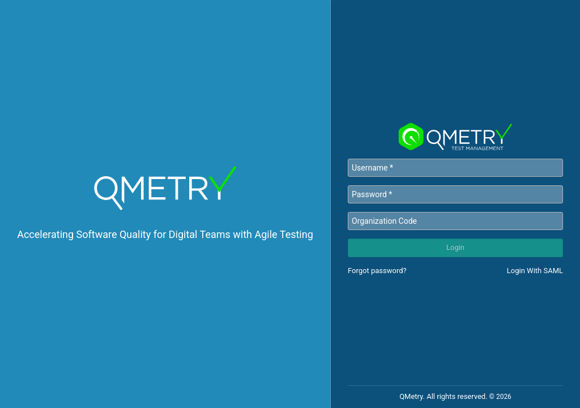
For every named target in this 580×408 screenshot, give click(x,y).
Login (455, 247)
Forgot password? (377, 270)
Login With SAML (535, 270)
